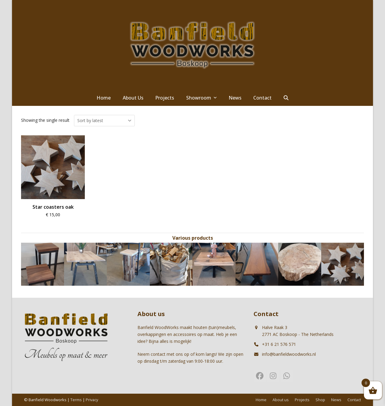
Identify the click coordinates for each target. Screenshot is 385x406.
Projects (302, 399)
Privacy (92, 399)
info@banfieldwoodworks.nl (289, 354)
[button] (286, 98)
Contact (354, 399)
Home (261, 399)
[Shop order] (104, 120)
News (336, 399)
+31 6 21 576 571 (279, 344)
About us (281, 399)
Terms (76, 399)
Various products (192, 238)
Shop (320, 399)
